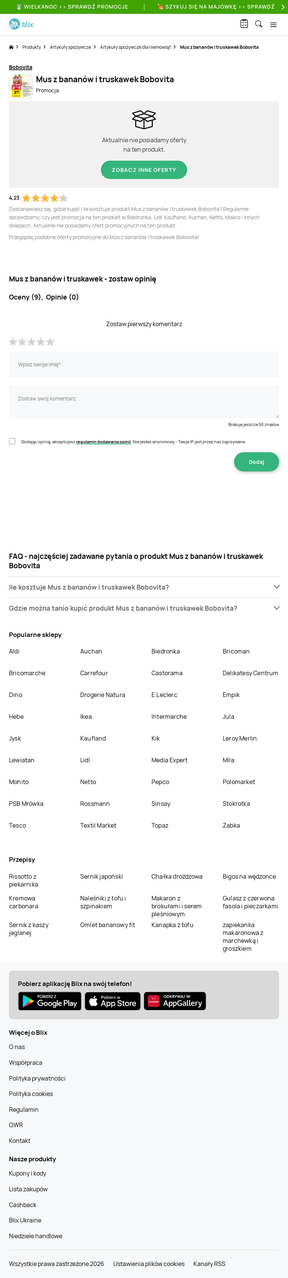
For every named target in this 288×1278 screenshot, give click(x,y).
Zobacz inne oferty (144, 169)
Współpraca (25, 1062)
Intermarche (169, 716)
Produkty (31, 47)
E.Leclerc (164, 695)
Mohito (18, 782)
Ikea (86, 716)
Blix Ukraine (25, 1220)
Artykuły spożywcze (70, 47)
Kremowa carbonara (23, 902)
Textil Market (98, 825)
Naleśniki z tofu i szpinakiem (103, 902)
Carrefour (94, 673)
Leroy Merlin (240, 738)
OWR (16, 1125)
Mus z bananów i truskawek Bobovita (219, 47)
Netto (88, 782)
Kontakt (19, 1141)
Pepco (160, 782)
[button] (144, 587)
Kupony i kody (27, 1173)
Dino (15, 695)
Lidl (85, 760)
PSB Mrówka (26, 803)
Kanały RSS (209, 1264)
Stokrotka (236, 803)
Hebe (16, 716)
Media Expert (170, 760)
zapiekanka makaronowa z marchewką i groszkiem (243, 937)
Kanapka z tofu (173, 925)
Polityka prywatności (37, 1078)
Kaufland (93, 738)
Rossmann (95, 803)
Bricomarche (27, 673)
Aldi (14, 651)
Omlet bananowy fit (107, 925)
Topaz (160, 825)
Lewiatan (22, 760)
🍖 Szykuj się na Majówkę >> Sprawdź (216, 6)
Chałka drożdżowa (177, 876)
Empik (231, 695)
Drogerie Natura (102, 695)
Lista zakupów (28, 1189)
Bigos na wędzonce (249, 876)
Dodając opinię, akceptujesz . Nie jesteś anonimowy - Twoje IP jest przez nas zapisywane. (133, 441)
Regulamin (24, 1109)
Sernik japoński (101, 876)
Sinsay (161, 803)
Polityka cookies (31, 1094)
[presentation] (144, 495)
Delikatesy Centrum (251, 673)
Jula (228, 716)
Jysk (15, 738)
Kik (156, 738)
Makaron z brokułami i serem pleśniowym (177, 906)
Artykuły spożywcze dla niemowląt (135, 47)
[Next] (282, 7)
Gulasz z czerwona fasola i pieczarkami (250, 902)
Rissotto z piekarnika (23, 880)
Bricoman (236, 651)
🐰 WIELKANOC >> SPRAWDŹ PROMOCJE (72, 6)
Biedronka (166, 651)
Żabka (231, 825)
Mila (228, 760)
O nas (17, 1047)
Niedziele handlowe (35, 1236)
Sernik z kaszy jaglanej (28, 929)
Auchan (91, 651)
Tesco (17, 825)
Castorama (167, 673)
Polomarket (239, 782)
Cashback (22, 1205)
